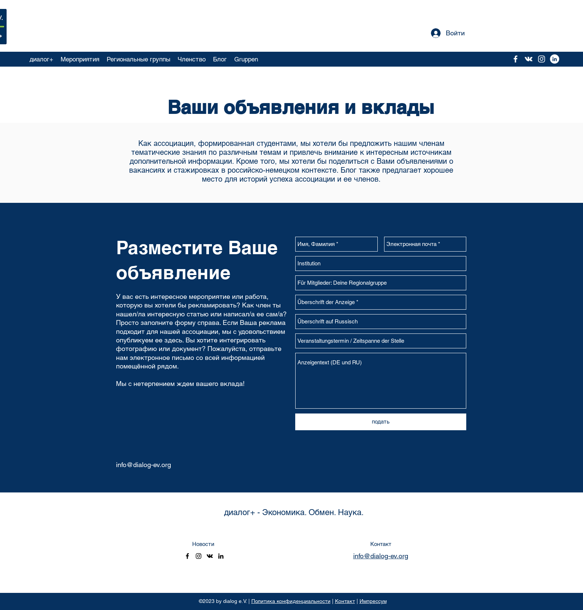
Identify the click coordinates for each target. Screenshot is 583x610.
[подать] (380, 421)
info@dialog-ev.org (143, 465)
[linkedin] (221, 556)
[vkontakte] (528, 59)
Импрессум (373, 601)
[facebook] (515, 59)
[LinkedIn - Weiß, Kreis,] (554, 59)
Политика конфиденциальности (291, 601)
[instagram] (541, 59)
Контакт (345, 601)
